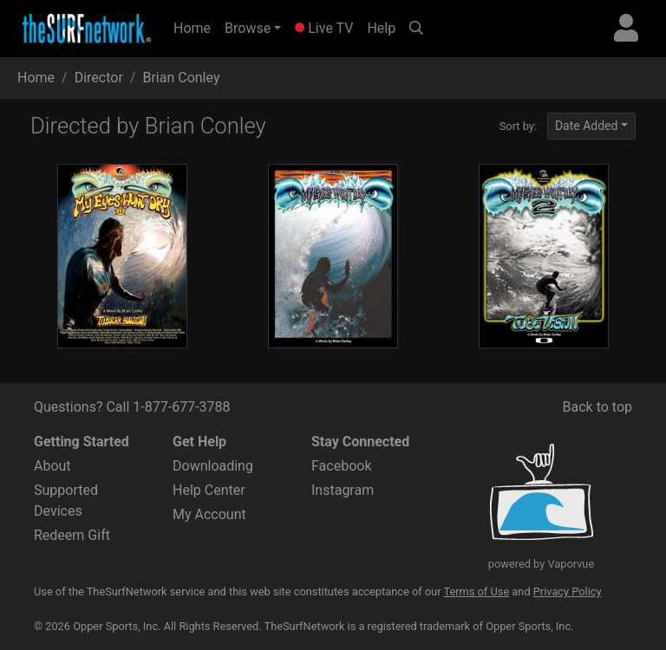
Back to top (597, 407)
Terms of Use (476, 591)
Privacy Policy (567, 591)
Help (381, 28)
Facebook (341, 466)
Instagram (342, 490)
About (52, 466)
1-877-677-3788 (181, 407)
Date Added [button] (586, 126)
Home (195, 26)
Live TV (324, 28)
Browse (248, 28)
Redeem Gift (72, 535)
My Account (209, 514)
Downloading (213, 466)
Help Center (209, 490)
